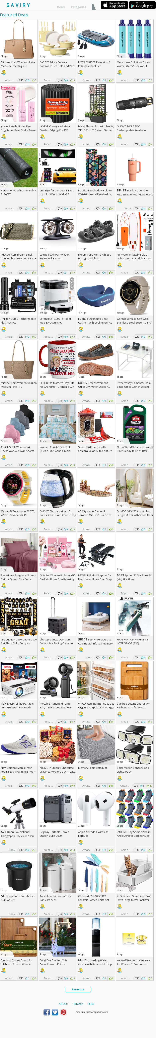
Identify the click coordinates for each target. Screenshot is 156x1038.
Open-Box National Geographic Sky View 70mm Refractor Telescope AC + (17, 836)
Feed (90, 1004)
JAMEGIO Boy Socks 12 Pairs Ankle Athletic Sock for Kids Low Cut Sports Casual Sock (134, 835)
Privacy (78, 1004)
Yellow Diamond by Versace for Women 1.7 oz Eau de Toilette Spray (134, 964)
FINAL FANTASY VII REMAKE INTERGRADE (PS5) (132, 641)
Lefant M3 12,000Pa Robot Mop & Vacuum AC (55, 320)
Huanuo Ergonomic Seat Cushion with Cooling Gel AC (95, 320)
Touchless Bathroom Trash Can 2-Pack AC (56, 898)
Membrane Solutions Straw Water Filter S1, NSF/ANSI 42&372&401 (133, 66)
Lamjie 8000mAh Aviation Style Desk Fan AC (55, 256)
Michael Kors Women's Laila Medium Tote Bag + (18, 64)
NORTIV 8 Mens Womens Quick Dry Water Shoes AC (94, 384)
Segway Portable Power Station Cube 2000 (54, 834)
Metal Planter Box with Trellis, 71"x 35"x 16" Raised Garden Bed (96, 130)
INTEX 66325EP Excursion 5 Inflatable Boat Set (94, 64)
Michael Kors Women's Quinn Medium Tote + (19, 384)
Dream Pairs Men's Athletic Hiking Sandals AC (94, 256)
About (64, 1004)
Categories (78, 7)
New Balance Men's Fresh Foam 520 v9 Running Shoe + (18, 771)
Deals (61, 7)
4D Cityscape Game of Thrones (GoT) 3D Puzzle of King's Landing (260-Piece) (94, 515)
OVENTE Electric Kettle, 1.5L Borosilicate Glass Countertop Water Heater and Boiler (58, 515)
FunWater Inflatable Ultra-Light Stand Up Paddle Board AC (134, 258)
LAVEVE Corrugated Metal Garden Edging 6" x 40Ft (55, 128)
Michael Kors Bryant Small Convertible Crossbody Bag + (18, 258)
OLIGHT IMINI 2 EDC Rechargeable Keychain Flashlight (131, 130)
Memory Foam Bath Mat (92, 768)
